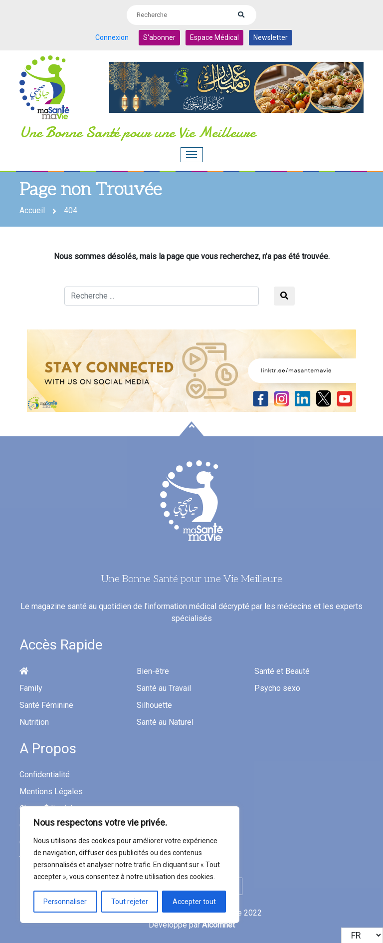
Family (30, 688)
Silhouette (154, 705)
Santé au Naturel (165, 722)
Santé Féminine (46, 705)
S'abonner (159, 37)
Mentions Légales (51, 791)
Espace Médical (214, 37)
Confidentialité (44, 774)
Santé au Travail (164, 688)
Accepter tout (194, 902)
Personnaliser (65, 902)
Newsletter (270, 37)
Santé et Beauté (282, 671)
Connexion (112, 37)
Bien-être (153, 671)
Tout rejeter (129, 902)
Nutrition (34, 722)
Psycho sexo (277, 688)
